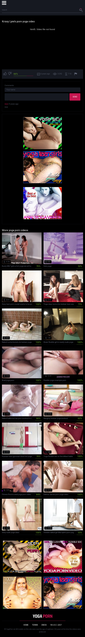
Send (75, 97)
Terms (35, 625)
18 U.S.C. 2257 (56, 625)
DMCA (44, 625)
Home (26, 625)
